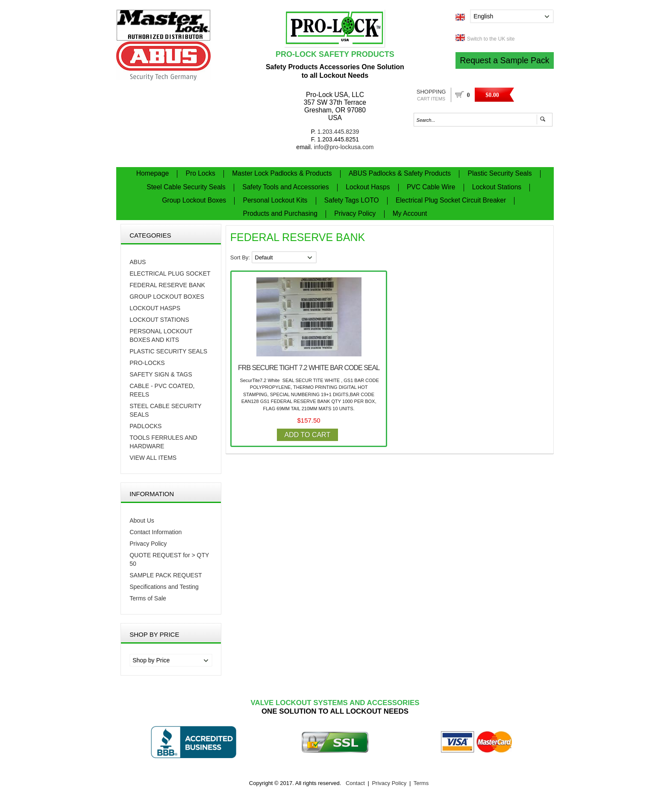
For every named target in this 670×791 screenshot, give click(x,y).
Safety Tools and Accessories (285, 187)
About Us (141, 520)
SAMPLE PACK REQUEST (165, 575)
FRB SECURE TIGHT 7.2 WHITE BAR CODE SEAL (308, 367)
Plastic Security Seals (500, 173)
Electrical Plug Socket (169, 273)
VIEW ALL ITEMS (152, 457)
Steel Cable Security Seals (186, 187)
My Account (410, 213)
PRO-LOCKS (147, 362)
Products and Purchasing (280, 213)
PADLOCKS (145, 426)
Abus (137, 262)
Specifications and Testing (164, 586)
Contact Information (155, 532)
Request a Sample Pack (504, 60)
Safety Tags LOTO (351, 200)
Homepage (152, 173)
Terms (421, 783)
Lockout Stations (496, 187)
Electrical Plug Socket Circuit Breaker (451, 200)
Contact (355, 783)
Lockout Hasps (368, 187)
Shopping (431, 95)
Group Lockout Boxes (194, 200)
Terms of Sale (147, 598)
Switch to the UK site (491, 39)
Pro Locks (200, 173)
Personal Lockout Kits (275, 200)
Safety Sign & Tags (160, 374)
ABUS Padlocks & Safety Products (400, 173)
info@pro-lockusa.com (344, 147)
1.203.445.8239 (338, 131)
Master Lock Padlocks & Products (282, 173)
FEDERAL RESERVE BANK (167, 285)
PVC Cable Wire (431, 187)
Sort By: (241, 257)
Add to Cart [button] (308, 434)
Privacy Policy (355, 213)
